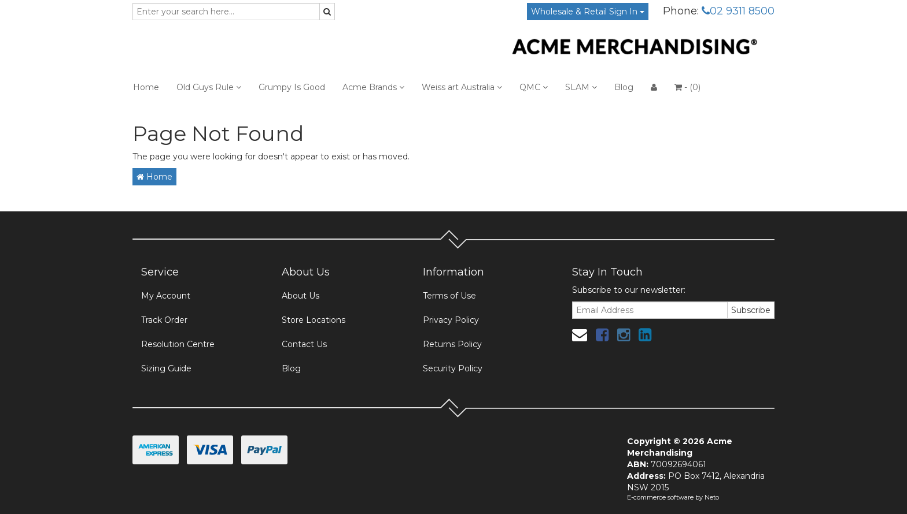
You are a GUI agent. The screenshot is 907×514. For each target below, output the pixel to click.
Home (146, 87)
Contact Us (304, 344)
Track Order (164, 320)
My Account (165, 295)
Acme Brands (373, 87)
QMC (533, 87)
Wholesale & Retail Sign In (587, 11)
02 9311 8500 (738, 11)
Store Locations (313, 320)
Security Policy (452, 368)
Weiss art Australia (462, 87)
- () (687, 87)
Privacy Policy (451, 320)
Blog (623, 87)
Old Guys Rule (208, 87)
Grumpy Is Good (292, 87)
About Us (300, 295)
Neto (712, 497)
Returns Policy (452, 344)
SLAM (581, 87)
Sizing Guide (166, 368)
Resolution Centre (178, 344)
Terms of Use (449, 295)
